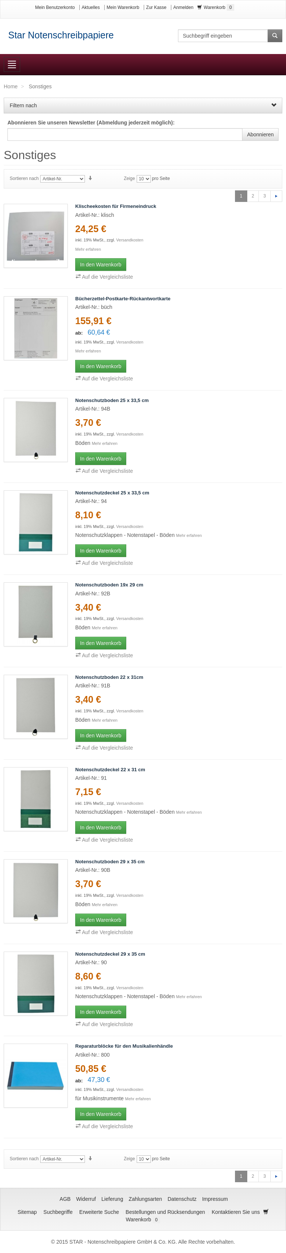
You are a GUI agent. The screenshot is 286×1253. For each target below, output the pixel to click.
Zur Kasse (156, 7)
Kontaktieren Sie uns (236, 1212)
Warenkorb (216, 7)
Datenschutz (182, 1199)
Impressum (215, 1199)
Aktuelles (91, 7)
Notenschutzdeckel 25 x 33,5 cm (112, 493)
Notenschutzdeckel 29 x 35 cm (110, 954)
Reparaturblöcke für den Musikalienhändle (124, 1046)
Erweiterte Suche (99, 1212)
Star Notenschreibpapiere (61, 35)
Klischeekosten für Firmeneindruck (115, 206)
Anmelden (183, 7)
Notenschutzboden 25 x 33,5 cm (112, 400)
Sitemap (27, 1212)
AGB (65, 1199)
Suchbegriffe (58, 1212)
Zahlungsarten (145, 1199)
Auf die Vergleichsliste (104, 276)
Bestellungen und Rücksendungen (165, 1212)
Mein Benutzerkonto (55, 7)
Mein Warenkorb (123, 7)
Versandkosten (129, 240)
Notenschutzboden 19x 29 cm (109, 585)
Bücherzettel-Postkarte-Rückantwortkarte (123, 298)
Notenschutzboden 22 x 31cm (109, 677)
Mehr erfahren (88, 249)
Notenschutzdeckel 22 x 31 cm (110, 769)
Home (11, 86)
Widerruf (86, 1199)
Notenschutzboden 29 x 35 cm (109, 861)
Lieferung (112, 1199)
